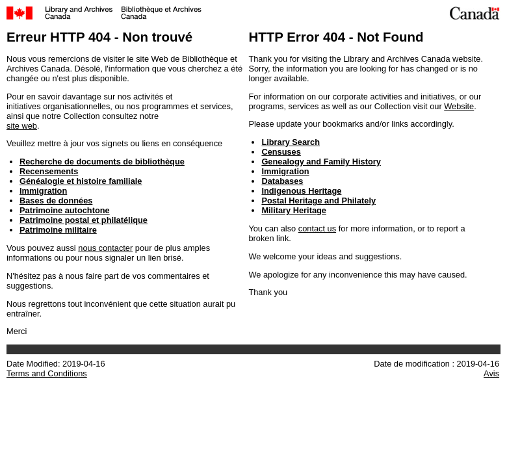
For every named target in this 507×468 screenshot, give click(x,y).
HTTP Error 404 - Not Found (335, 36)
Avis (491, 373)
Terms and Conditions (46, 373)
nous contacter (105, 248)
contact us (317, 228)
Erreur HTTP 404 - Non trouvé (99, 36)
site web (21, 126)
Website (459, 106)
